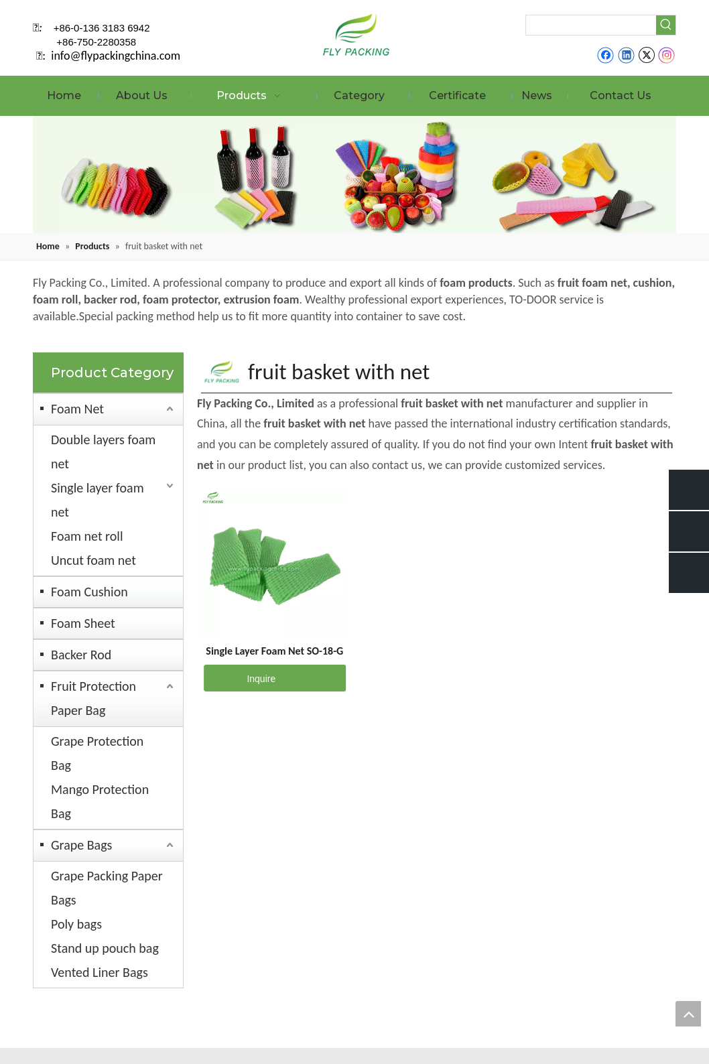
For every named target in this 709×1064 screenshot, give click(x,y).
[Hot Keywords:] (665, 25)
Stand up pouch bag (105, 948)
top (688, 1013)
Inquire (239, 678)
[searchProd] (591, 25)
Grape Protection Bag (97, 753)
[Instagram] (666, 55)
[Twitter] (646, 55)
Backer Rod (81, 655)
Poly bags (76, 924)
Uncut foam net (93, 560)
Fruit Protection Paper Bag (93, 698)
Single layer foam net (97, 500)
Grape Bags (81, 845)
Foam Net (77, 409)
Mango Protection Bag (100, 801)
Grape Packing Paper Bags (107, 888)
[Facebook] (605, 55)
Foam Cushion (89, 592)
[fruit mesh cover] (354, 174)
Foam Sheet (83, 623)
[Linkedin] (626, 55)
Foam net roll (87, 536)
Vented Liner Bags (99, 972)
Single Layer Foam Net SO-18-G (274, 651)
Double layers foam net (103, 451)
